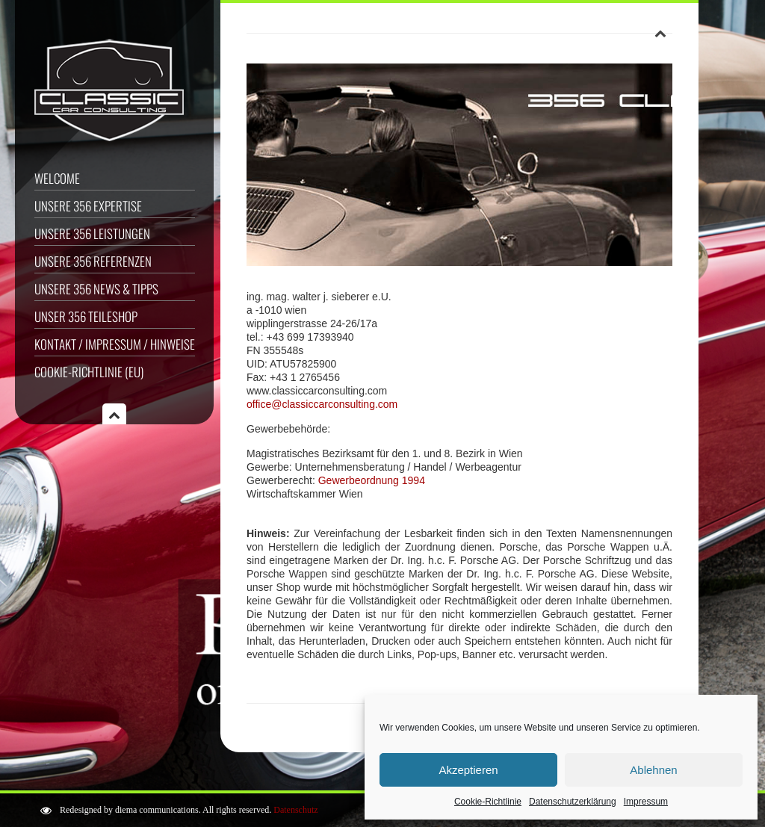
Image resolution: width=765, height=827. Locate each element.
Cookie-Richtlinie (487, 801)
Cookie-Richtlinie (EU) (88, 371)
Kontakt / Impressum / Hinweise (114, 344)
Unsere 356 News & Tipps (96, 288)
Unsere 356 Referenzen (93, 261)
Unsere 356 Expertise (88, 205)
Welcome (57, 178)
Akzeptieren (468, 769)
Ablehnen (653, 769)
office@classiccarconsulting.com (322, 404)
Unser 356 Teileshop (85, 316)
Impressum (646, 801)
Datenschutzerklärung (572, 801)
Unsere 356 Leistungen (92, 233)
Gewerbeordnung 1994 (371, 480)
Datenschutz (295, 810)
